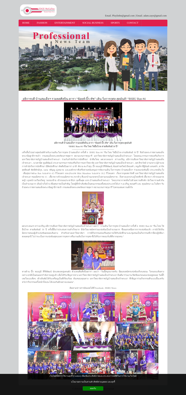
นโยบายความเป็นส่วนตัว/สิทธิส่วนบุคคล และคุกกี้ (93, 382)
